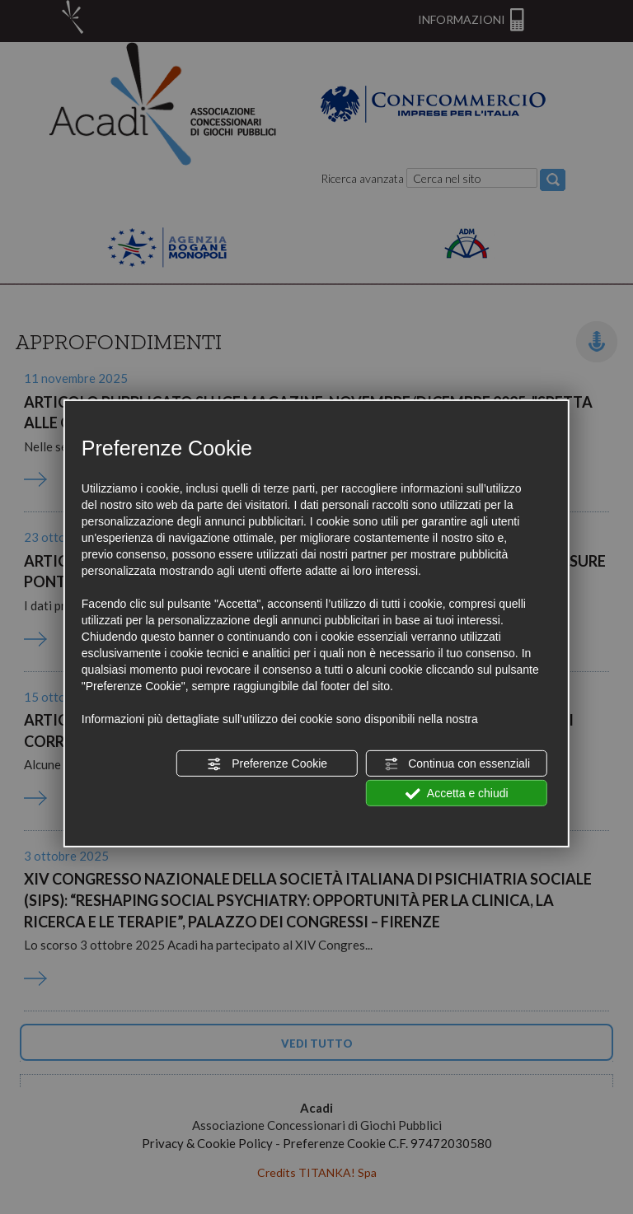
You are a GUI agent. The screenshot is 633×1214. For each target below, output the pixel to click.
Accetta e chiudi (457, 794)
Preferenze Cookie (267, 764)
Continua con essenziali (456, 764)
